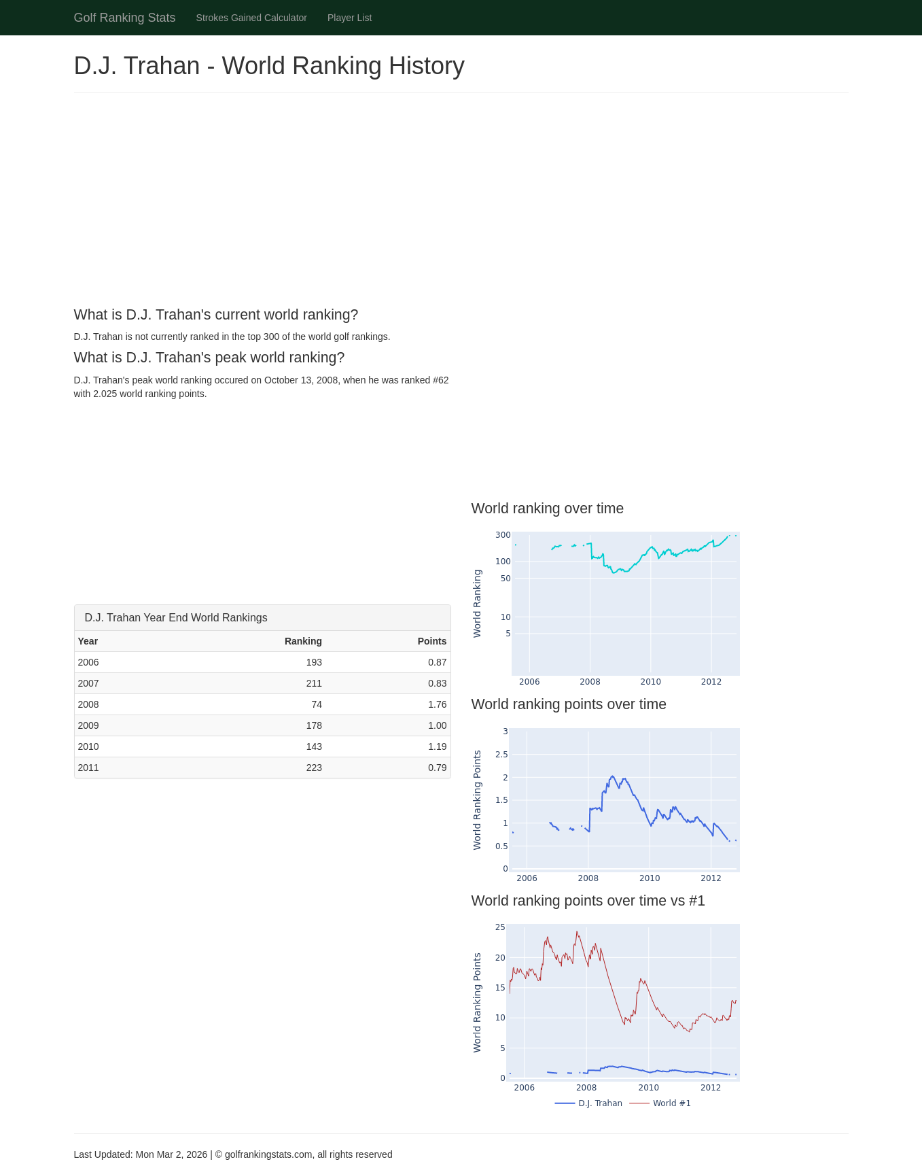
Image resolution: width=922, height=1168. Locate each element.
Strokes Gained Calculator (251, 17)
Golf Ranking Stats (125, 17)
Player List (349, 17)
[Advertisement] (461, 202)
